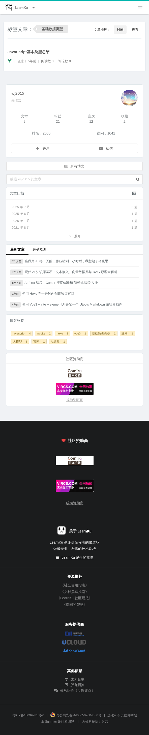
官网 (39, 341)
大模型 (20, 341)
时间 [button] (120, 29)
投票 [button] (135, 29)
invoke (43, 333)
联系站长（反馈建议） (74, 690)
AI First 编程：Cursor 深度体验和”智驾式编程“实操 (54, 283)
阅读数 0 (47, 61)
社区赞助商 (74, 440)
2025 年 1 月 (74, 221)
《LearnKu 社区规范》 (74, 598)
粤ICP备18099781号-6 (28, 715)
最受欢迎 (40, 249)
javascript (22, 333)
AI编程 (58, 341)
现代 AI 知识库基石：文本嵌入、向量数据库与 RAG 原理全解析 (63, 272)
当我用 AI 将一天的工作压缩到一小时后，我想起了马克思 (59, 261)
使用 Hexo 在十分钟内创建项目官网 (42, 294)
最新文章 (17, 249)
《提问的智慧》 (74, 605)
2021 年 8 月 (74, 227)
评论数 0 (64, 61)
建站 (127, 333)
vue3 (80, 333)
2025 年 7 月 (74, 207)
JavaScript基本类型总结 (28, 52)
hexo (62, 333)
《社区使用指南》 (75, 585)
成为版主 (75, 679)
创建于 (26, 61)
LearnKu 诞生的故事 (78, 557)
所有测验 (75, 685)
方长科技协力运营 (95, 721)
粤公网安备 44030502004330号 (75, 715)
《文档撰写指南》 (75, 592)
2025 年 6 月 (74, 214)
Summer (51, 721)
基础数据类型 (103, 333)
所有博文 (74, 166)
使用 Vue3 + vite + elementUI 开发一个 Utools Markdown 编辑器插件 (66, 305)
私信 (106, 148)
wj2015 (17, 93)
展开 (74, 236)
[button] (138, 179)
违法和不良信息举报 (122, 715)
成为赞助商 (74, 400)
